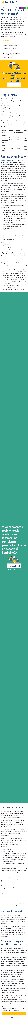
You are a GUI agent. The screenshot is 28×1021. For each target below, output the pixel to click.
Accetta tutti (14, 1014)
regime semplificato (8, 160)
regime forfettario (7, 915)
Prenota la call (14, 85)
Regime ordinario (21, 6)
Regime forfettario (11, 6)
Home (2, 6)
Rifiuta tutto (14, 1018)
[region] (14, 1011)
